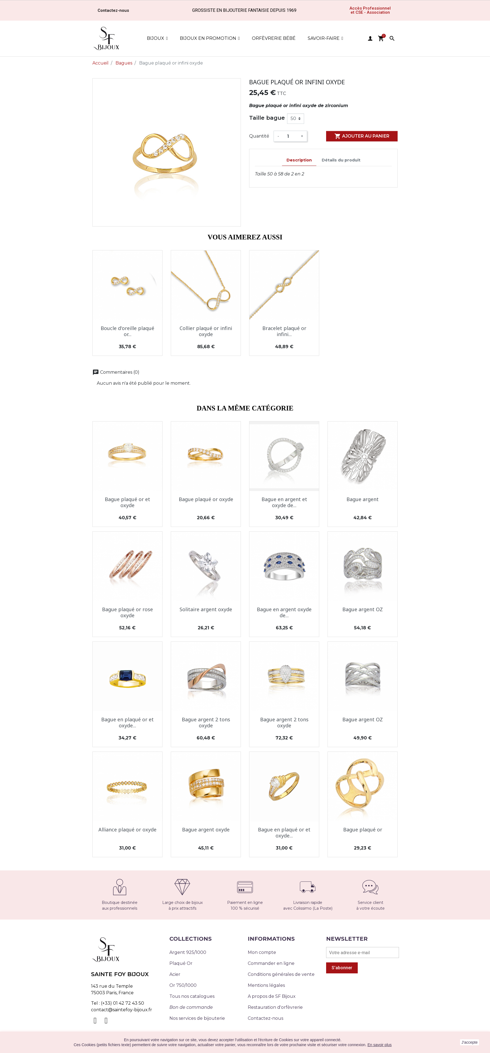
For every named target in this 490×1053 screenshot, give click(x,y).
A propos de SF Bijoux (272, 996)
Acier (174, 974)
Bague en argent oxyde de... (284, 612)
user (370, 38)
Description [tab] (299, 160)
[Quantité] (290, 136)
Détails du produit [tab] (341, 160)
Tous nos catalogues (191, 996)
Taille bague (267, 117)
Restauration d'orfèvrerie (275, 1007)
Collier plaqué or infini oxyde (206, 331)
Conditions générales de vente (281, 974)
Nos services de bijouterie (197, 1018)
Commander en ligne (271, 963)
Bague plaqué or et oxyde (127, 502)
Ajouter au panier (361, 136)
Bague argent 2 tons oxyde (206, 722)
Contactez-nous (265, 1018)
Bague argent (362, 499)
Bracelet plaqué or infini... (284, 331)
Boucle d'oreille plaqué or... (127, 331)
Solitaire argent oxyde (206, 609)
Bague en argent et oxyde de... (284, 502)
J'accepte (469, 1042)
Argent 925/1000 (187, 952)
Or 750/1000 (183, 985)
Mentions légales (266, 985)
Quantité (259, 136)
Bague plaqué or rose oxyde (127, 612)
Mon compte (262, 952)
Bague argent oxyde (206, 829)
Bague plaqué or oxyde (206, 499)
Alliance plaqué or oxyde (127, 829)
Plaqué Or (180, 963)
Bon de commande (191, 1007)
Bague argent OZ (362, 609)
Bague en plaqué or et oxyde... (127, 722)
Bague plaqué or (362, 829)
